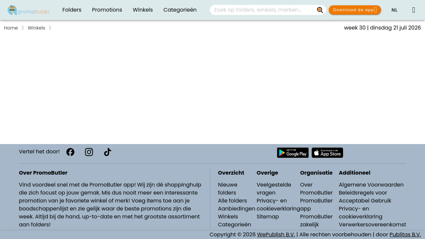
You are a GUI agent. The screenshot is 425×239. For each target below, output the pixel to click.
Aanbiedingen (236, 208)
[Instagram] (89, 152)
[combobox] (268, 10)
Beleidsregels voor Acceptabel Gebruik (365, 196)
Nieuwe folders (227, 189)
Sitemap (268, 216)
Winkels (36, 28)
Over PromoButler (316, 189)
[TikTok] (107, 152)
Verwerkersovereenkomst (372, 224)
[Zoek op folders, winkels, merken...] (320, 10)
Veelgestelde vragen (274, 189)
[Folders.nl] (28, 10)
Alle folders (232, 200)
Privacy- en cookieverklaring (278, 204)
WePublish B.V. (276, 234)
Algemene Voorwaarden (371, 185)
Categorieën (234, 224)
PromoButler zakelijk (316, 220)
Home (11, 28)
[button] (394, 10)
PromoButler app (316, 204)
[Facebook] (70, 152)
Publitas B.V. (405, 234)
